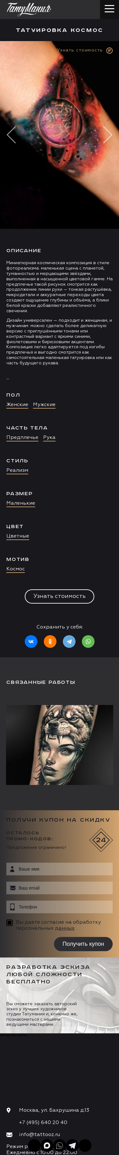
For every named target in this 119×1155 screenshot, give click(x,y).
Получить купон (83, 944)
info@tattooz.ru (39, 1134)
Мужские (44, 404)
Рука (49, 437)
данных (65, 928)
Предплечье (22, 437)
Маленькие (20, 503)
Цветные (17, 536)
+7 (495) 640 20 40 (43, 1122)
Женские (17, 404)
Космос (15, 569)
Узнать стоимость (59, 596)
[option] (59, 349)
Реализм (17, 470)
